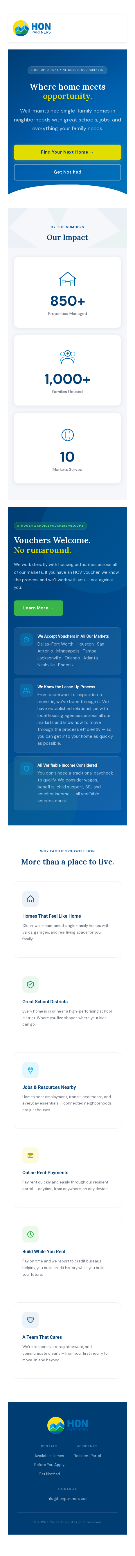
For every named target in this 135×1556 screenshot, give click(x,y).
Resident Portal (87, 1455)
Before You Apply (49, 1464)
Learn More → (38, 608)
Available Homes (49, 1455)
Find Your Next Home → (67, 152)
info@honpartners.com (68, 1498)
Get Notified (67, 172)
